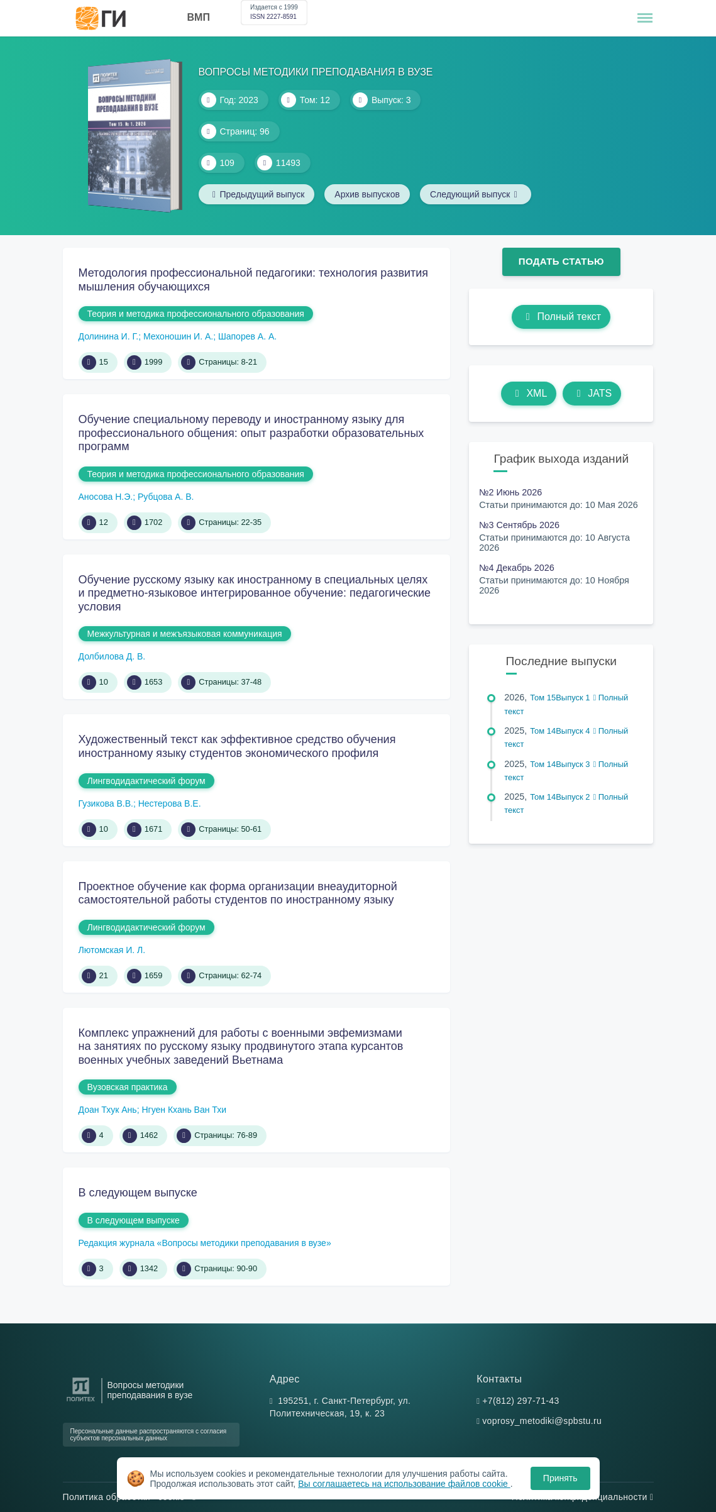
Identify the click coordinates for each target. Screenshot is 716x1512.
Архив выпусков (367, 194)
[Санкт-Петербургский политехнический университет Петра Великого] (81, 1401)
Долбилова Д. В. (112, 656)
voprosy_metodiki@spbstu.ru (542, 1421)
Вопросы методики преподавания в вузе (150, 1390)
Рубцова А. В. (166, 497)
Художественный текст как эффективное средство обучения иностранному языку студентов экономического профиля (237, 746)
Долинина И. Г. (109, 336)
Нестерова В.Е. (169, 803)
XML (528, 393)
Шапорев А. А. (247, 336)
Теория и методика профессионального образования (195, 314)
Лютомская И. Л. (112, 950)
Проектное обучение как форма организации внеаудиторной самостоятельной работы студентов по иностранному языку (238, 893)
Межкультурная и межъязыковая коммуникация (184, 634)
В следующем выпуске (138, 1192)
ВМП (198, 17)
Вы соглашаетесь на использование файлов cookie (404, 1484)
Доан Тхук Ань (108, 1110)
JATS (592, 393)
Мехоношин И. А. (178, 336)
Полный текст (561, 316)
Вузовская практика (127, 1087)
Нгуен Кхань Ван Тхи (183, 1110)
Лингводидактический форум (146, 781)
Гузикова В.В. (106, 803)
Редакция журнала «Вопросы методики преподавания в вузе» (205, 1243)
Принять (560, 1478)
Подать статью (561, 261)
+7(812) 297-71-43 (520, 1401)
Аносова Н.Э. (106, 497)
